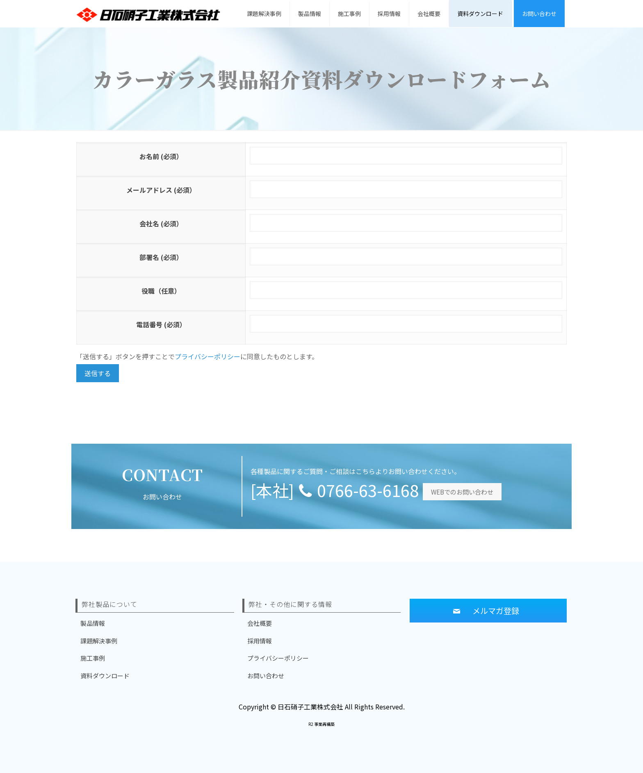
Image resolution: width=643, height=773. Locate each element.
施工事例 (92, 658)
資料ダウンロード (105, 675)
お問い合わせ (265, 675)
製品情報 (92, 623)
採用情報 (259, 640)
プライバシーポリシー (207, 356)
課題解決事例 (98, 640)
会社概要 (259, 623)
